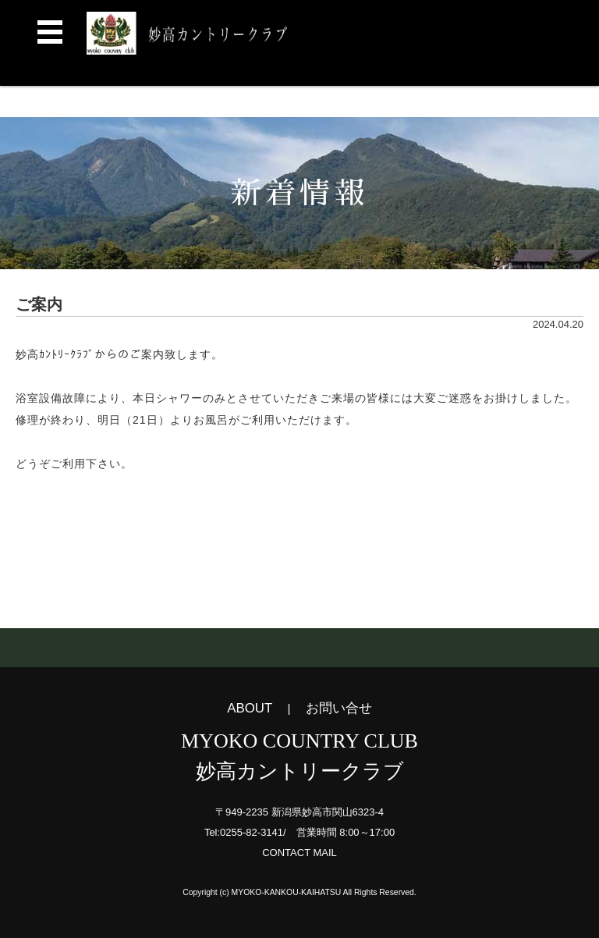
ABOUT (249, 708)
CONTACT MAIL (299, 852)
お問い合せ (339, 708)
